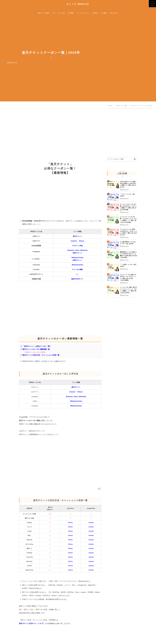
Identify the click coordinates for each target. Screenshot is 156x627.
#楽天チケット (77, 253)
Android (74, 241)
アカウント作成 (77, 245)
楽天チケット (77, 236)
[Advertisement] (63, 133)
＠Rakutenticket (77, 265)
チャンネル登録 (77, 269)
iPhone (81, 241)
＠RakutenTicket (77, 257)
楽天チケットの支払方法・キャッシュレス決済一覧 (39, 355)
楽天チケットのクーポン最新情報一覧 (35, 349)
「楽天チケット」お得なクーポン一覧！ (35, 346)
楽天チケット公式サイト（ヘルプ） (32, 623)
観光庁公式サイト (77, 279)
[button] (152, 3)
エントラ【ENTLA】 (78, 4)
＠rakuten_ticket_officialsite (77, 250)
